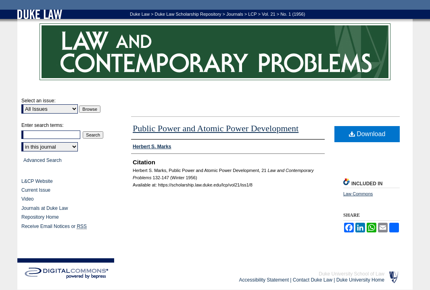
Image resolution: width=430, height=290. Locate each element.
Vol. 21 (269, 14)
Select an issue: (38, 101)
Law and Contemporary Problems (215, 51)
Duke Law (140, 14)
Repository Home (40, 217)
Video (27, 199)
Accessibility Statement (264, 280)
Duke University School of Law (351, 274)
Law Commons (358, 193)
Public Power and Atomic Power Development (215, 128)
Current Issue (35, 190)
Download (367, 133)
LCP (252, 14)
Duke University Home (360, 280)
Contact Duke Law (312, 280)
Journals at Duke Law (44, 208)
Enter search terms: (42, 125)
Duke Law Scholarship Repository (187, 14)
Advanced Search (42, 160)
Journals (234, 14)
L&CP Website (37, 181)
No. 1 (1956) (292, 14)
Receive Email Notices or (54, 227)
